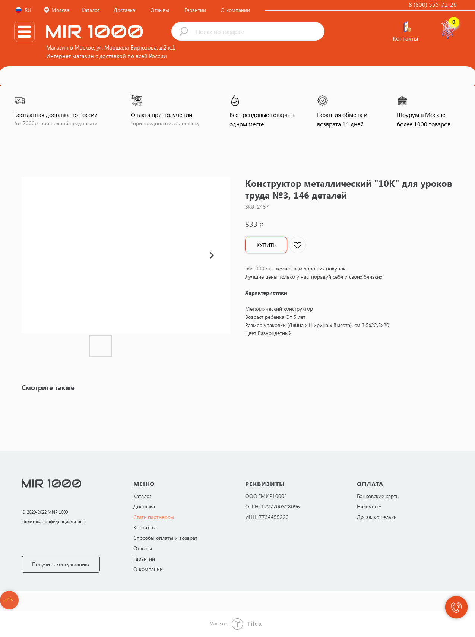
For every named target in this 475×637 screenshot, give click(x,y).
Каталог (142, 496)
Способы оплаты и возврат (165, 537)
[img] (407, 26)
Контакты (144, 527)
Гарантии (144, 558)
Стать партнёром (153, 516)
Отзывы (142, 548)
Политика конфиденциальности (54, 521)
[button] (61, 564)
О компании (148, 569)
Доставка (144, 506)
